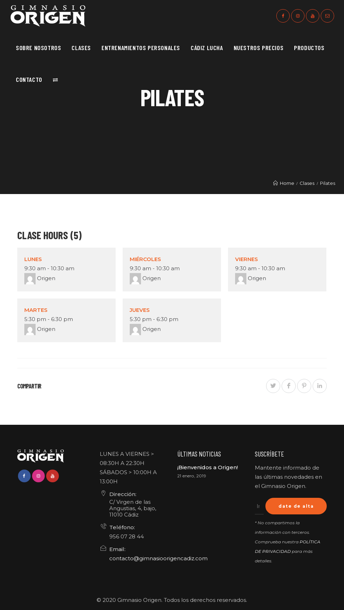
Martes (36, 310)
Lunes (33, 259)
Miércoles (145, 259)
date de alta (296, 506)
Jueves (140, 310)
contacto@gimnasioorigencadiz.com (158, 558)
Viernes (246, 259)
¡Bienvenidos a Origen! (207, 467)
